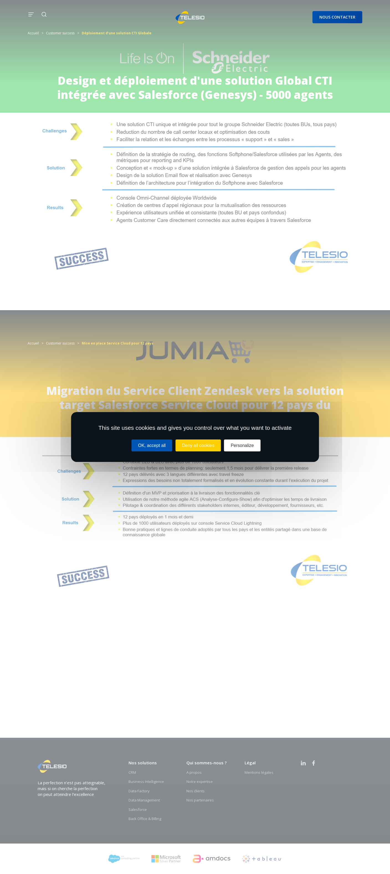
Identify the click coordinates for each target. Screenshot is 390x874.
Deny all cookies (198, 445)
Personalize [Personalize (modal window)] (242, 445)
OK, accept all (152, 445)
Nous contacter (337, 17)
